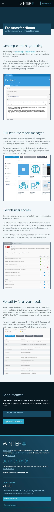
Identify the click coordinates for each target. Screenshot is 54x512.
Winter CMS (7, 450)
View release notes (10, 499)
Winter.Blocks (30, 52)
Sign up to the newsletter (14, 422)
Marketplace (46, 3)
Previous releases (10, 505)
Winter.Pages (19, 52)
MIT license (11, 455)
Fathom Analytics (8, 468)
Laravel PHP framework (20, 453)
